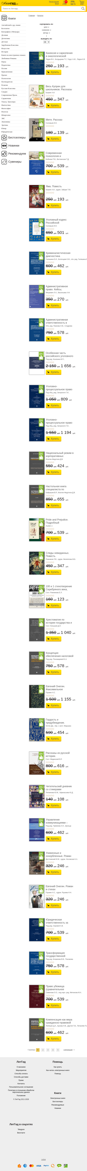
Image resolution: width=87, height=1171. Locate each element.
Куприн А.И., (50, 190)
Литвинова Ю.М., (52, 793)
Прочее (4, 75)
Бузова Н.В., (62, 1026)
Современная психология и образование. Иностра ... (59, 157)
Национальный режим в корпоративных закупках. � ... (60, 456)
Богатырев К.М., (64, 259)
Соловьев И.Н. (51, 123)
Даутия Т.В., (72, 1026)
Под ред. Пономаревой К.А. (56, 659)
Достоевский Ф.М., (53, 859)
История (4, 52)
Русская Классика (8, 88)
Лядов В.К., (50, 59)
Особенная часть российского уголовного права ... (59, 356)
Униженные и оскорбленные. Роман (58, 854)
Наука (3, 62)
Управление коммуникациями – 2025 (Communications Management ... (58, 824)
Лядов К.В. (81, 59)
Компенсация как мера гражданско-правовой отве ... (59, 1022)
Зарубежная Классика (9, 45)
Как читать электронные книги (57, 1070)
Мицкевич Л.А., (51, 293)
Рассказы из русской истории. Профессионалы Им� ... (59, 757)
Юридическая (6, 132)
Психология (6, 78)
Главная (31, 16)
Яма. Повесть (54, 186)
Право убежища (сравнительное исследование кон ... (58, 989)
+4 (51, 62)
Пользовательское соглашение (21, 1087)
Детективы (5, 38)
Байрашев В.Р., (51, 493)
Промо (21, 1080)
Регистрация (54, 2)
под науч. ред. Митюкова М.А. (70, 993)
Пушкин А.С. (51, 693)
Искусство (5, 48)
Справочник (6, 98)
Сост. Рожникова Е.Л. (54, 593)
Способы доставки (21, 1077)
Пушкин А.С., (51, 893)
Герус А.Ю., (72, 59)
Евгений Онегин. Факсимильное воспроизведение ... (57, 689)
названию (45, 30)
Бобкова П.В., (51, 159)
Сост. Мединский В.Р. (54, 759)
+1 (46, 62)
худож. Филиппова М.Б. (67, 559)
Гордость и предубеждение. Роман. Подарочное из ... (59, 724)
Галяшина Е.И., (52, 259)
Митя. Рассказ (54, 119)
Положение (21, 1096)
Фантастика (6, 105)
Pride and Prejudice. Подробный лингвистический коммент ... (57, 524)
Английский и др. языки (10, 25)
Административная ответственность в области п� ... (57, 322)
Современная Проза (9, 95)
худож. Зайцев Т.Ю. (63, 190)
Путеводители (6, 82)
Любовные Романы (8, 58)
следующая (68, 1050)
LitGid (43, 1160)
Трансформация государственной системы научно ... (56, 956)
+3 (50, 62)
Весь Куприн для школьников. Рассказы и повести (59, 89)
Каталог (40, 16)
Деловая (4, 35)
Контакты (21, 1084)
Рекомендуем (17, 153)
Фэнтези (4, 112)
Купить (55, 72)
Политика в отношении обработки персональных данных (21, 1091)
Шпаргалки (5, 115)
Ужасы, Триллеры (8, 102)
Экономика (5, 122)
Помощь (58, 1074)
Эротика (4, 125)
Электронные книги (57, 1098)
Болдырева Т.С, (61, 59)
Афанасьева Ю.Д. (66, 793)
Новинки (13, 145)
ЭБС (3, 118)
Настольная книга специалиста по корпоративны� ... (56, 489)
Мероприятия (21, 1070)
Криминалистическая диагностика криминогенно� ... (58, 256)
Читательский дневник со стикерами (59, 788)
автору (45, 33)
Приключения (6, 72)
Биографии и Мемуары (10, 32)
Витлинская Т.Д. (63, 159)
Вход (57, 4)
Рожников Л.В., (51, 559)
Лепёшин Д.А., (51, 1026)
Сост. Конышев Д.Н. (53, 626)
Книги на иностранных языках (13, 55)
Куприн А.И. (50, 93)
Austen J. (49, 526)
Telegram (21, 1129)
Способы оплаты (21, 1074)
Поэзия (4, 68)
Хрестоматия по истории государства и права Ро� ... (59, 622)
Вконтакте (21, 1133)
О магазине (21, 1067)
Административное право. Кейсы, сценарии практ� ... (57, 289)
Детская (4, 42)
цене (46, 27)
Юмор (3, 128)
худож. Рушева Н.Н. (64, 893)
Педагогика (5, 65)
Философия (6, 108)
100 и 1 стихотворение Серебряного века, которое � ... (59, 589)
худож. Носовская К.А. (69, 859)
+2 (48, 62)
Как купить (58, 1067)
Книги (12, 18)
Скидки (4, 92)
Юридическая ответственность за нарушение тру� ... (57, 922)
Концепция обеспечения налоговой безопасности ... (59, 656)
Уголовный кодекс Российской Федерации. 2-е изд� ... (58, 224)
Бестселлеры (17, 137)
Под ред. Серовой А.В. (54, 926)
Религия (4, 85)
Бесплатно (5, 28)
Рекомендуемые (57, 1105)
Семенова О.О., (52, 993)
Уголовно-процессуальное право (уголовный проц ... (59, 389)
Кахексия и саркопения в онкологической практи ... (59, 56)
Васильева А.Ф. (64, 293)
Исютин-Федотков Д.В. (54, 459)
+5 (53, 62)
